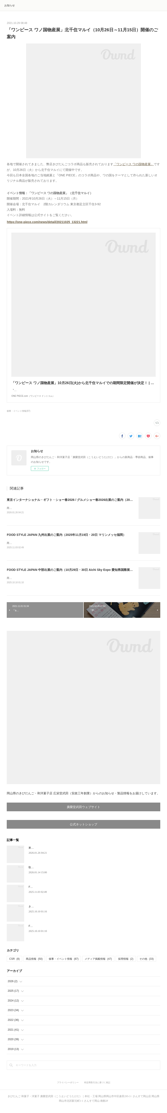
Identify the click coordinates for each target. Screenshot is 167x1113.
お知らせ (9, 5)
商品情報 (34, 964)
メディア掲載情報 (98, 964)
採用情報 (126, 964)
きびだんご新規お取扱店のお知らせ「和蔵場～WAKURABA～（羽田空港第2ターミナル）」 (82, 911)
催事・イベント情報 (63, 964)
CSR (14, 964)
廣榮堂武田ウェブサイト (83, 812)
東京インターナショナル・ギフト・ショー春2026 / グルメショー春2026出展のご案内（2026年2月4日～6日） (81, 504)
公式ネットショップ (83, 829)
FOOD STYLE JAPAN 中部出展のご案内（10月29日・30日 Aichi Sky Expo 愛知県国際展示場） (73, 574)
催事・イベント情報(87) (18, 415)
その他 (146, 964)
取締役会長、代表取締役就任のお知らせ (51, 872)
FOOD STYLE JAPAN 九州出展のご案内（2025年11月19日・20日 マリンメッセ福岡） (66, 539)
